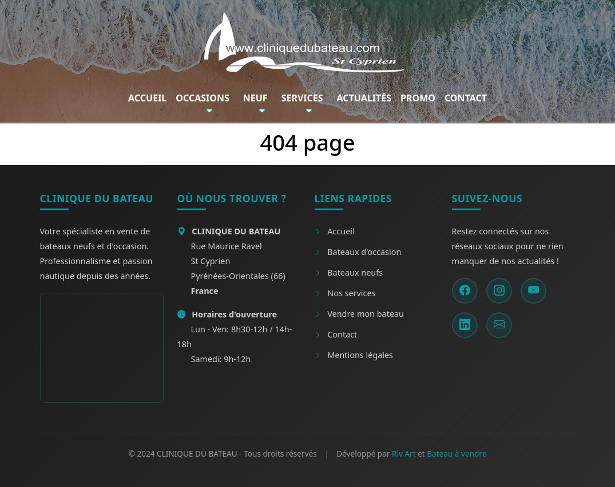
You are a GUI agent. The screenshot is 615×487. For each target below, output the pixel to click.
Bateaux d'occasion (358, 251)
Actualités (364, 98)
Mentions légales (354, 354)
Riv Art (404, 453)
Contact (466, 98)
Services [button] (302, 98)
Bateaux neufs (349, 272)
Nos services (345, 293)
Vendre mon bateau (359, 313)
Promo (417, 98)
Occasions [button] (202, 98)
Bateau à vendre (456, 453)
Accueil (147, 98)
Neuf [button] (255, 98)
